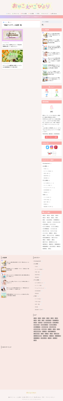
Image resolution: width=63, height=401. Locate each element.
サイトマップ (44, 13)
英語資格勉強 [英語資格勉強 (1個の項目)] (57, 244)
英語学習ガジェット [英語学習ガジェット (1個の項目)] (53, 242)
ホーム (8, 13)
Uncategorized (47, 164)
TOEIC (46, 169)
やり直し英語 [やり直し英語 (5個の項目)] (45, 224)
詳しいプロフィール (51, 137)
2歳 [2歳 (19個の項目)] (52, 215)
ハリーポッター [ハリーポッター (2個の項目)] (54, 229)
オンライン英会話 (48, 171)
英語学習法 (47, 176)
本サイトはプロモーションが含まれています (31, 17)
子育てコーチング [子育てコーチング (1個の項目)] (50, 235)
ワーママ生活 (47, 197)
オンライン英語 (48, 186)
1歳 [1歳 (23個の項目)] (48, 215)
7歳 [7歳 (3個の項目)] (39, 320)
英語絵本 (46, 192)
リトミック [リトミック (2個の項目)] (45, 233)
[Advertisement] (15, 358)
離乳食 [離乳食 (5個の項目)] (58, 246)
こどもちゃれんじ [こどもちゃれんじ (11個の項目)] (56, 222)
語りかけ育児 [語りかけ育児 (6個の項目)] (52, 246)
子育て (38, 13)
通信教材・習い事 (48, 207)
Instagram (51, 149)
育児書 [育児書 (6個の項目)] (48, 240)
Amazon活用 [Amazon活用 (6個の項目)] (49, 220)
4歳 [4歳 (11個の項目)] (52, 318)
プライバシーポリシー (50, 397)
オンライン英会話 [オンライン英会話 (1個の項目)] (46, 226)
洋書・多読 (47, 174)
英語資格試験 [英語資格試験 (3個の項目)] (45, 246)
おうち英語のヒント (49, 183)
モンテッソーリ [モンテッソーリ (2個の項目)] (54, 231)
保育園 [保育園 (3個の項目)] (50, 233)
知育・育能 (47, 202)
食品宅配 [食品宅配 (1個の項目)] (45, 249)
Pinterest (55, 149)
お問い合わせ (53, 13)
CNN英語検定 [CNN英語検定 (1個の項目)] (56, 220)
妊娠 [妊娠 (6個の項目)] (44, 235)
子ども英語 (24, 13)
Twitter (47, 149)
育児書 (46, 204)
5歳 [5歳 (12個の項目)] (56, 318)
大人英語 (31, 13)
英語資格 (46, 178)
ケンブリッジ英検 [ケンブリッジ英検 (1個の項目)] (54, 226)
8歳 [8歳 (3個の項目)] (44, 220)
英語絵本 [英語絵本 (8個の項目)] (51, 244)
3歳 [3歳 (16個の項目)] (56, 215)
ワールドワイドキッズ (49, 188)
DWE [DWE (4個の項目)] (44, 222)
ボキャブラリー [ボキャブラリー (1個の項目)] (46, 231)
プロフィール (15, 13)
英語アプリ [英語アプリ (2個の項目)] (45, 242)
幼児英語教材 (47, 190)
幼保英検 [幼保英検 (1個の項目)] (57, 235)
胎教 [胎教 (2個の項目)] (53, 240)
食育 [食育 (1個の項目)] (49, 249)
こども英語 (18, 397)
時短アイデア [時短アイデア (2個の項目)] (36, 334)
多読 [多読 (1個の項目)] (55, 233)
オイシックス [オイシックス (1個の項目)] (52, 224)
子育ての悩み (47, 200)
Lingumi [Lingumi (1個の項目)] (49, 222)
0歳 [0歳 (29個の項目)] (44, 215)
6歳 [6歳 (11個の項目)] (35, 320)
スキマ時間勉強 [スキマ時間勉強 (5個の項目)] (46, 229)
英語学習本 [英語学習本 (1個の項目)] (45, 244)
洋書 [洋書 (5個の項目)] (44, 240)
